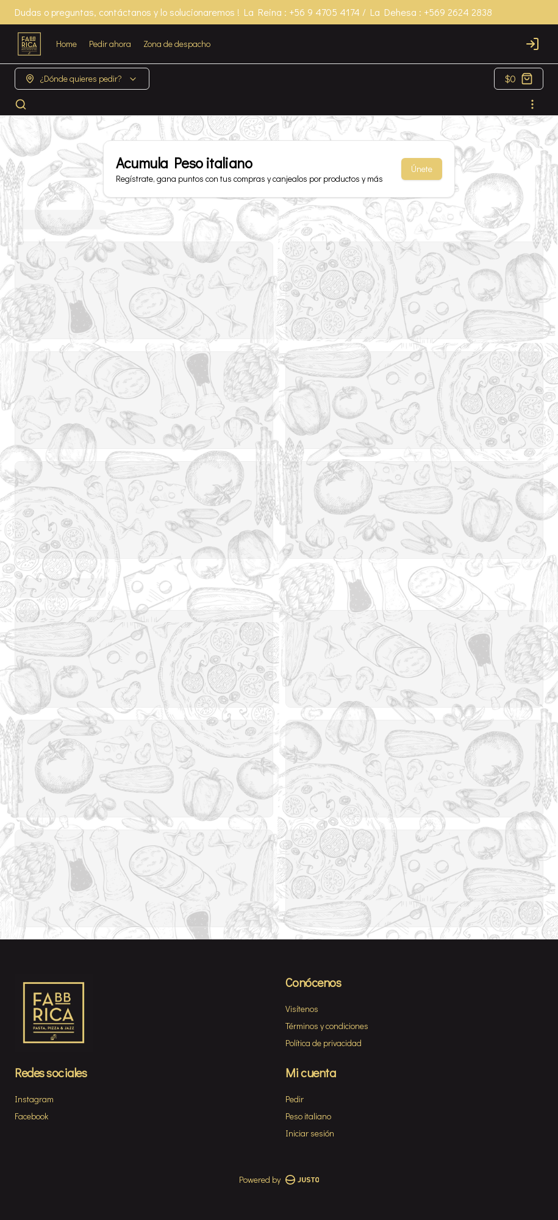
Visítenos (301, 1008)
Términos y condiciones (326, 1026)
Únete (421, 168)
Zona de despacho (176, 43)
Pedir (294, 1099)
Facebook (31, 1116)
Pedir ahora (110, 43)
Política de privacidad (323, 1043)
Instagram (34, 1099)
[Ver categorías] (532, 104)
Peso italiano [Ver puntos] (308, 1116)
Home (66, 43)
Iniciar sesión (309, 1133)
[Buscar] (21, 104)
